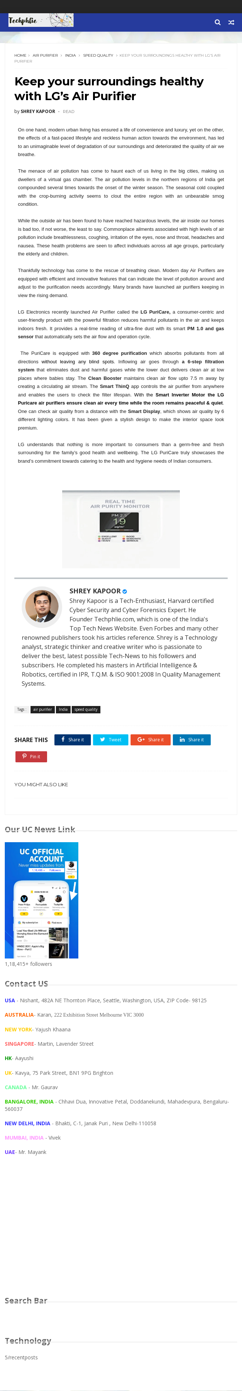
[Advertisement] (121, 1233)
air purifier (45, 55)
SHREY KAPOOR (95, 591)
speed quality (98, 55)
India (70, 55)
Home (20, 55)
